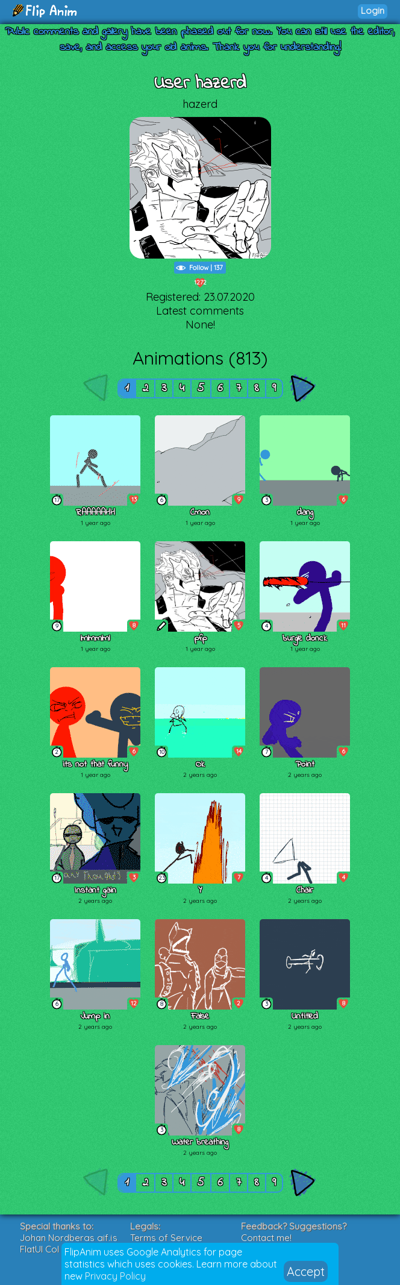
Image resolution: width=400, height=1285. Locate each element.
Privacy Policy (115, 1276)
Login (372, 10)
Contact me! (266, 1237)
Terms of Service (166, 1237)
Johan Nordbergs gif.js (68, 1237)
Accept (306, 1271)
